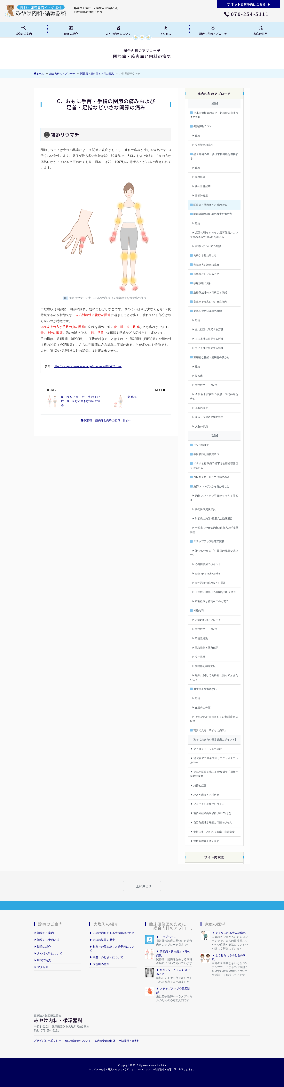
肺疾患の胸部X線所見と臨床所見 (212, 518)
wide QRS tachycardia (206, 573)
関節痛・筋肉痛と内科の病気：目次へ (106, 420)
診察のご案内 (44, 932)
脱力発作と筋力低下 (205, 647)
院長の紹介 (42, 946)
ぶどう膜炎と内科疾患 (204, 794)
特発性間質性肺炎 (204, 509)
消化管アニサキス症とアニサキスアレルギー (214, 760)
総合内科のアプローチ (62, 73)
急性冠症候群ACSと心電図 (208, 582)
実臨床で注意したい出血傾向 (208, 301)
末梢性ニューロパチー (206, 385)
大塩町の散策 (99, 964)
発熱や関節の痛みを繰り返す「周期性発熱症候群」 (214, 774)
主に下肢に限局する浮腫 (207, 348)
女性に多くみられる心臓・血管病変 (212, 831)
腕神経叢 (198, 177)
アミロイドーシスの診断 (206, 749)
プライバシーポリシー (47, 1040)
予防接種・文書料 (129, 1040)
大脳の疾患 (200, 426)
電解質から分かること (204, 273)
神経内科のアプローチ (206, 619)
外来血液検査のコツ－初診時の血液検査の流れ (214, 115)
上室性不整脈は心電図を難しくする (214, 592)
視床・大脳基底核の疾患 (207, 417)
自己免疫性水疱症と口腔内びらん (211, 822)
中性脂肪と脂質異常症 (204, 454)
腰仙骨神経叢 (201, 186)
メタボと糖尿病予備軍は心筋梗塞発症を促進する (214, 465)
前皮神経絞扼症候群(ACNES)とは (211, 813)
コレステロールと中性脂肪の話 (209, 477)
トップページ (166, 936)
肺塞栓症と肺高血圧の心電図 (210, 601)
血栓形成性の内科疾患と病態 (208, 292)
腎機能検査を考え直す (204, 841)
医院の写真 (42, 960)
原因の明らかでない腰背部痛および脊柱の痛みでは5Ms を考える (214, 234)
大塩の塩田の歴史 (102, 939)
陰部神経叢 (200, 195)
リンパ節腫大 (199, 445)
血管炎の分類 (201, 707)
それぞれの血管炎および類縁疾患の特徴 (214, 719)
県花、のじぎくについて (106, 957)
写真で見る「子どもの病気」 (208, 730)
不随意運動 (200, 638)
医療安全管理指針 (105, 1040)
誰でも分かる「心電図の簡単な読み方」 (214, 552)
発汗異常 (198, 656)
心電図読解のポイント (206, 564)
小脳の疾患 (200, 407)
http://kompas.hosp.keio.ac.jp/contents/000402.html (88, 366)
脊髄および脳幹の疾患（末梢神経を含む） (214, 396)
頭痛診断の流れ (200, 283)
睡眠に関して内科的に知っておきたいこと (214, 677)
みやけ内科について (48, 953)
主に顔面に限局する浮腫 (207, 329)
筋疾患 (197, 375)
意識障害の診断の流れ (204, 264)
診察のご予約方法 (46, 939)
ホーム (39, 73)
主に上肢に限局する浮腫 (207, 338)
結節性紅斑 (198, 785)
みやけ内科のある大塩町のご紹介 (111, 932)
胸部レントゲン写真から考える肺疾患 (214, 497)
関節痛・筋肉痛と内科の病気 (97, 73)
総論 (196, 135)
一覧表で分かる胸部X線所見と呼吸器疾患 (214, 529)
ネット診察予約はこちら (248, 4)
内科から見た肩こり (203, 255)
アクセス (41, 967)
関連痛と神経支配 (204, 666)
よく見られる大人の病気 (229, 932)
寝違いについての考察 (206, 246)
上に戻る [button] (143, 886)
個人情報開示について (78, 1040)
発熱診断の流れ (202, 144)
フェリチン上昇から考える (207, 803)
